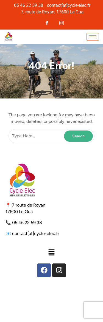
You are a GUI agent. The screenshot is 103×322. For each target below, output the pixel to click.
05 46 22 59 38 (27, 222)
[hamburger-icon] (93, 37)
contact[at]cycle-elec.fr (35, 233)
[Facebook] (47, 22)
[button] (51, 252)
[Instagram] (62, 22)
